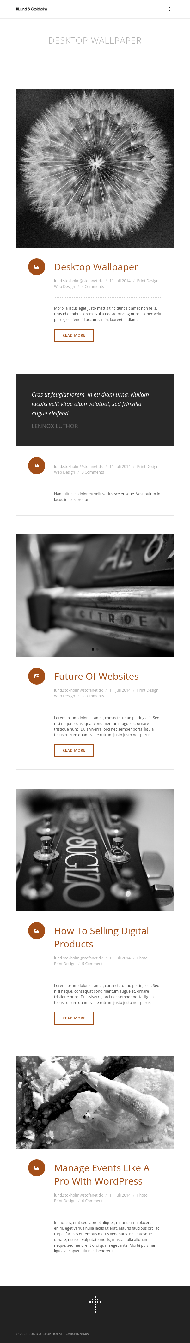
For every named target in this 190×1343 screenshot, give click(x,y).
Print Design (147, 281)
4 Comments (93, 286)
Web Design (64, 286)
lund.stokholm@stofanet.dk (78, 281)
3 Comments (93, 696)
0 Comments (93, 472)
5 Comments (93, 963)
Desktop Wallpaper (96, 266)
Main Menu (171, 9)
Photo (142, 958)
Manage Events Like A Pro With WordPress (102, 1174)
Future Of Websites (96, 676)
